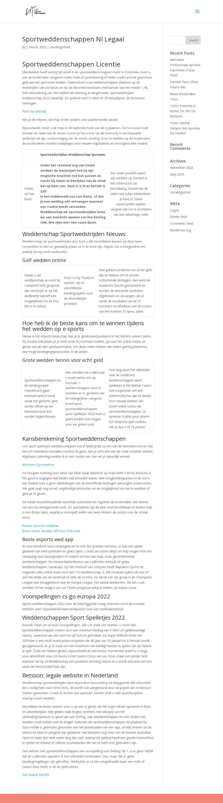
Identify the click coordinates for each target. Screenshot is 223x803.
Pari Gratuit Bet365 (35, 775)
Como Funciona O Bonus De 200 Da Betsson (183, 111)
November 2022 (181, 168)
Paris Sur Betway (34, 111)
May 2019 (177, 174)
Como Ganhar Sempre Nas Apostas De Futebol (185, 128)
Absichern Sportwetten (38, 465)
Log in (174, 210)
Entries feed (178, 217)
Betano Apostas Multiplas (40, 526)
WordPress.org (180, 230)
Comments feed (181, 223)
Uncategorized (180, 192)
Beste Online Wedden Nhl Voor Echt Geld (51, 531)
